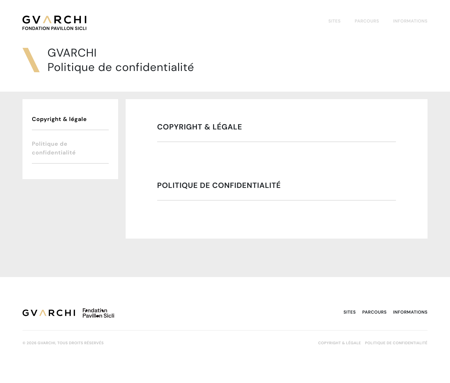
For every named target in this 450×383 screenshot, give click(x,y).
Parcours (367, 21)
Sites (334, 21)
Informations (410, 21)
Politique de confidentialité (54, 148)
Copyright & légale (59, 119)
